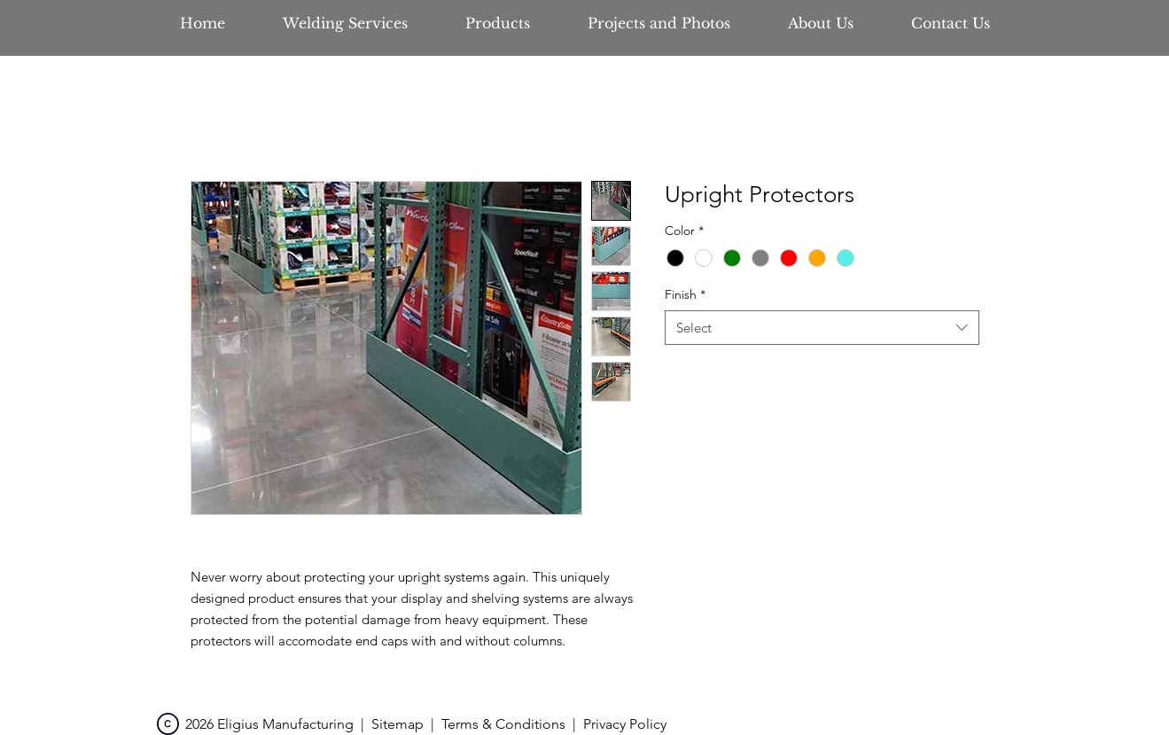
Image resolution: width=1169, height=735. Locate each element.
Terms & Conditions (503, 723)
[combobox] (822, 327)
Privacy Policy (624, 723)
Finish (685, 294)
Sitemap (397, 723)
